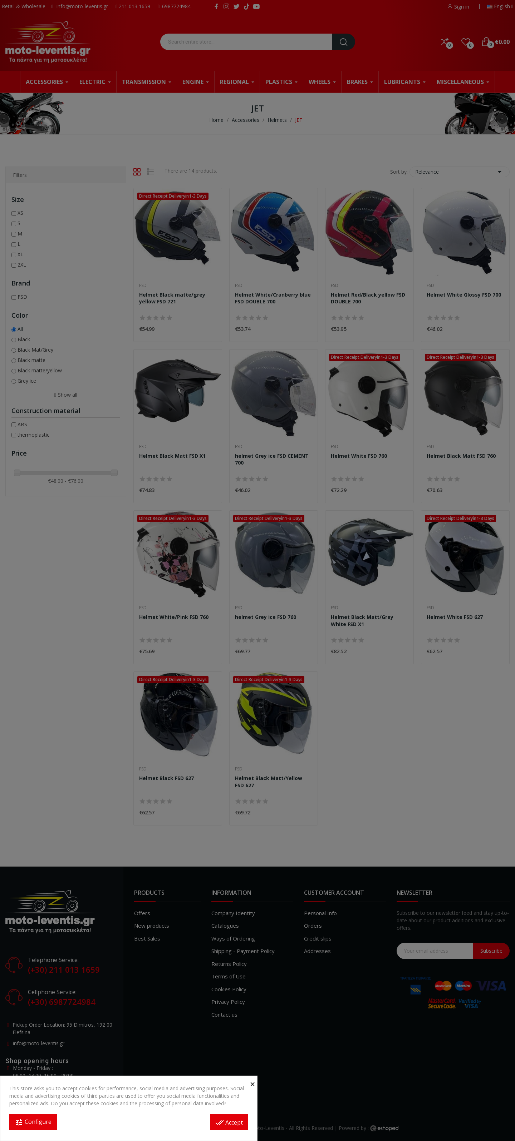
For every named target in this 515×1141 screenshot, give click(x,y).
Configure (33, 1122)
